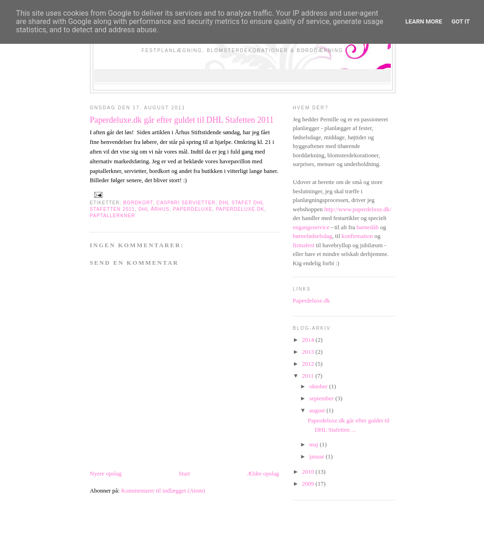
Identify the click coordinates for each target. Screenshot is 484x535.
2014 (309, 339)
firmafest (304, 245)
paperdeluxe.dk (240, 209)
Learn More (424, 21)
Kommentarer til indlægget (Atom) (163, 490)
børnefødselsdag (312, 235)
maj (314, 444)
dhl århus (153, 209)
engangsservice (312, 227)
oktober (319, 386)
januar (317, 456)
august (317, 410)
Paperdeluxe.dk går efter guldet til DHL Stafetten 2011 (182, 120)
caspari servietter (185, 202)
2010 (309, 471)
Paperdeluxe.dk (311, 300)
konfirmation (357, 235)
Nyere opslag (106, 473)
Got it (460, 21)
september (322, 398)
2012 (309, 363)
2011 (309, 375)
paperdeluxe (192, 209)
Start (184, 473)
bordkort (138, 202)
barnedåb (368, 227)
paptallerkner (112, 215)
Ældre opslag (263, 473)
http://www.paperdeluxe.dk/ (357, 209)
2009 (309, 483)
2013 (309, 351)
